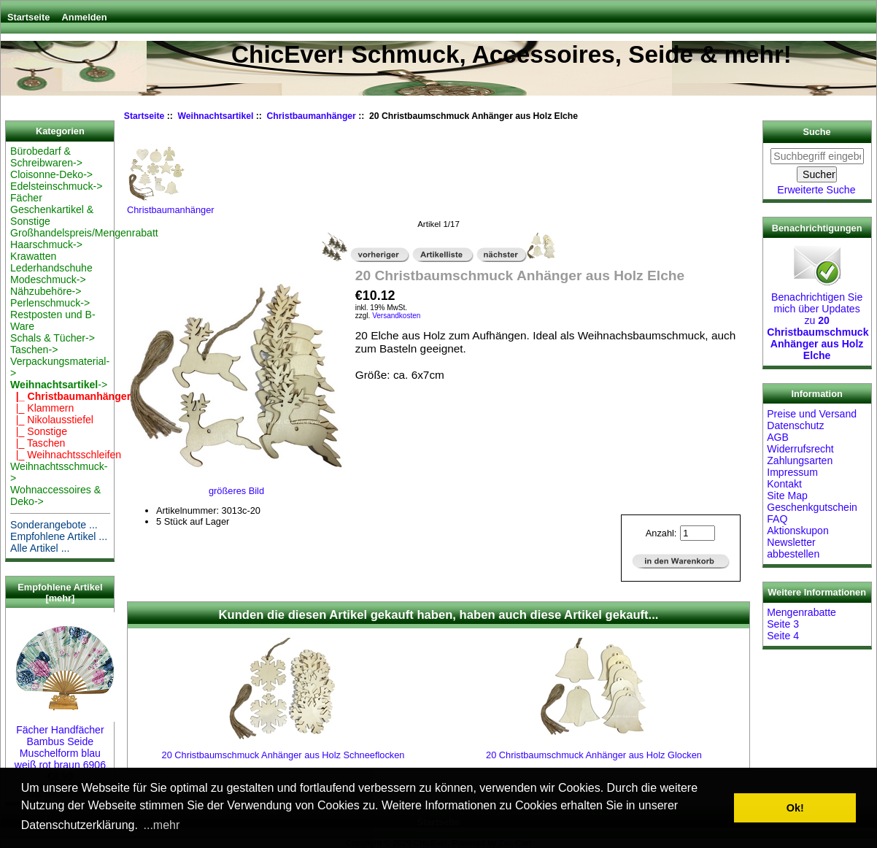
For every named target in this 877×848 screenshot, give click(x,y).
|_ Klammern (42, 408)
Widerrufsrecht (800, 449)
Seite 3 (783, 624)
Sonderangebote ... (54, 525)
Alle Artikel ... (39, 548)
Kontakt (784, 484)
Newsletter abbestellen (793, 548)
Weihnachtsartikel (216, 116)
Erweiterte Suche (816, 190)
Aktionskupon (798, 530)
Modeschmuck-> (48, 279)
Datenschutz (795, 425)
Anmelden (84, 17)
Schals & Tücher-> (52, 338)
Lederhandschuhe (51, 268)
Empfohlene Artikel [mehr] (60, 593)
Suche (817, 132)
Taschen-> (34, 349)
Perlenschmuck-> (50, 303)
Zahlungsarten (799, 460)
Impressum (792, 472)
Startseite (28, 17)
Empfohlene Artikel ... (58, 536)
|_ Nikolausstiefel (51, 419)
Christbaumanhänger (311, 116)
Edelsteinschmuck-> (56, 186)
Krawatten (33, 256)
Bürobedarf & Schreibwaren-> (46, 157)
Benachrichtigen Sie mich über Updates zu (817, 320)
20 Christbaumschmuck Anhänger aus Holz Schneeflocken (283, 754)
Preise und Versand (812, 414)
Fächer (26, 198)
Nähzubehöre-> (45, 291)
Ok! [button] (795, 808)
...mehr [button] (162, 825)
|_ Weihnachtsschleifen (65, 454)
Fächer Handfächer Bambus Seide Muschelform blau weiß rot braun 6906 (65, 741)
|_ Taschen (37, 443)
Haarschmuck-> (46, 244)
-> (58, 384)
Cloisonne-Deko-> (51, 174)
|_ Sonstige (38, 431)
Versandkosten (396, 316)
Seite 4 (783, 635)
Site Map (787, 495)
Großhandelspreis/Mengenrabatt (84, 233)
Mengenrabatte (801, 612)
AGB (778, 437)
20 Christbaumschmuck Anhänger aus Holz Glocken (594, 754)
